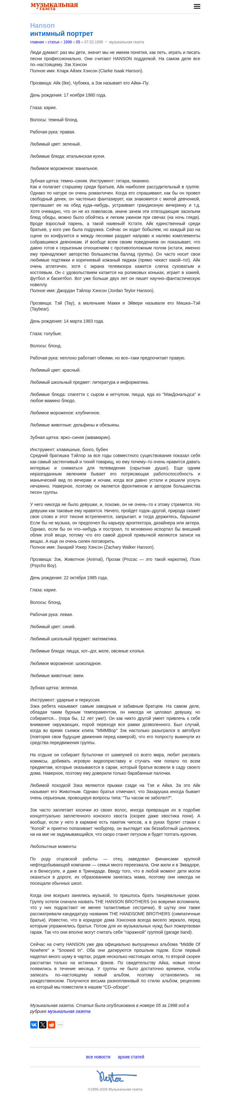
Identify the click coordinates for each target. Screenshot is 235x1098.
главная (37, 42)
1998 (67, 42)
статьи (53, 42)
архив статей (131, 1056)
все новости (98, 1056)
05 (78, 42)
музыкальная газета (69, 1011)
